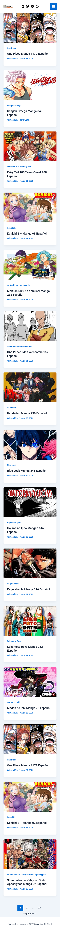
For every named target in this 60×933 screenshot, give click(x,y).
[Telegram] (32, 6)
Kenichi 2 (11, 228)
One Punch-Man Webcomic (19, 346)
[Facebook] (22, 6)
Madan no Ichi (13, 702)
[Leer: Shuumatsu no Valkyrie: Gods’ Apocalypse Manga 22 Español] (30, 854)
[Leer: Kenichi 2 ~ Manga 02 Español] (30, 796)
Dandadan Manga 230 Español (27, 413)
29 (39, 907)
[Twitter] (27, 6)
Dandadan (11, 407)
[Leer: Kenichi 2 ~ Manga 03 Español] (30, 207)
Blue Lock (11, 465)
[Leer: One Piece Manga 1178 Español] (30, 739)
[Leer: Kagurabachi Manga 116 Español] (30, 563)
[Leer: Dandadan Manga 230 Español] (30, 387)
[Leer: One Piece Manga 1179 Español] (30, 27)
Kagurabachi (13, 584)
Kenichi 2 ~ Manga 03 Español (27, 233)
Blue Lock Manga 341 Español (26, 470)
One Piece (11, 48)
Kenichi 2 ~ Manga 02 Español (27, 822)
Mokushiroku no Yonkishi (18, 285)
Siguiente (30, 913)
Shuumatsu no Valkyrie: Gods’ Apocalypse (26, 874)
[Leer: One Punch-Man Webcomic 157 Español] (30, 326)
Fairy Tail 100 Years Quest (19, 166)
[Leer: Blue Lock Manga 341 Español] (30, 444)
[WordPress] (37, 6)
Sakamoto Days (14, 641)
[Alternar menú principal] (53, 6)
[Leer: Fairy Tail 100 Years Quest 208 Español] (30, 146)
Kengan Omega (14, 105)
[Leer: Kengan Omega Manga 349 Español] (30, 85)
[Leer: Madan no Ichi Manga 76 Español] (30, 681)
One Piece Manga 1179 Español (27, 53)
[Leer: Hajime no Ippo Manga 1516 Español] (30, 502)
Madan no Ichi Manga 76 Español (28, 708)
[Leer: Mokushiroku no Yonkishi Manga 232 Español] (30, 264)
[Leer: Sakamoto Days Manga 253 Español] (30, 620)
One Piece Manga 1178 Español (27, 765)
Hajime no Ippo (14, 522)
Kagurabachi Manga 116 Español (28, 589)
